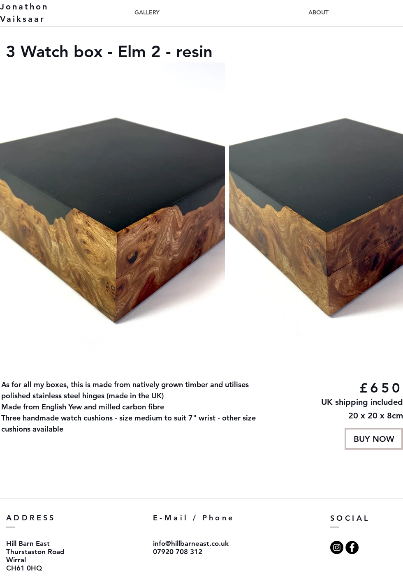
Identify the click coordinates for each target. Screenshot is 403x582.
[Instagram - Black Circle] (336, 547)
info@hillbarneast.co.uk (191, 543)
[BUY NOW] (374, 439)
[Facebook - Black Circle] (352, 547)
